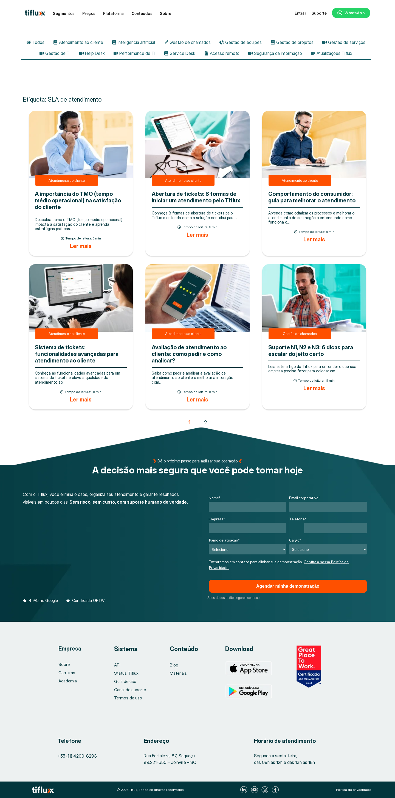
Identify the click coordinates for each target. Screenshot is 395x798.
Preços (88, 13)
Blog (174, 665)
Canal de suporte (130, 690)
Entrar (300, 13)
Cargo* (295, 540)
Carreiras (67, 673)
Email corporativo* (304, 497)
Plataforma (113, 13)
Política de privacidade (353, 790)
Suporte (319, 13)
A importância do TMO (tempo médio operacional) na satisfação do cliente (78, 200)
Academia (67, 681)
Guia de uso (125, 681)
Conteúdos (142, 13)
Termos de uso (128, 698)
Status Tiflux (126, 673)
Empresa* (217, 519)
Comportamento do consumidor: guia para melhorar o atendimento (312, 197)
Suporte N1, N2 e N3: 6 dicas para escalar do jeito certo (310, 350)
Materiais (178, 673)
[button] (40, 597)
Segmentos (64, 13)
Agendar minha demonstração (287, 586)
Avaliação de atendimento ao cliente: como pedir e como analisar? (189, 354)
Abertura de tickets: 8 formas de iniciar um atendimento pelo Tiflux (196, 197)
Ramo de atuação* (224, 540)
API (117, 665)
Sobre (165, 13)
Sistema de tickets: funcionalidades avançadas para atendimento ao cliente (77, 354)
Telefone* (297, 519)
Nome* (215, 497)
